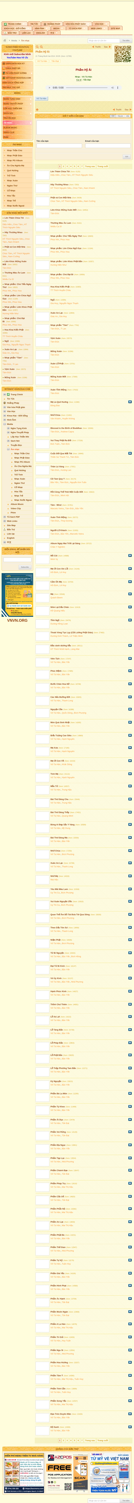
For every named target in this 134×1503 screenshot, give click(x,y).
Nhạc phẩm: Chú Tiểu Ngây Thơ (66, 236)
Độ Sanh (55, 1427)
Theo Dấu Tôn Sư (59, 927)
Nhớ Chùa (55, 415)
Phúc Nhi (7, 291)
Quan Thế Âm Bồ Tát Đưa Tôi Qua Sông (70, 914)
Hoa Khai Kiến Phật (13, 330)
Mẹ (52, 594)
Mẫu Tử (54, 786)
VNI (127, 116)
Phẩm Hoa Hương (59, 1362)
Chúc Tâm (18, 224)
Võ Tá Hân (42, 61)
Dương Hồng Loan (59, 624)
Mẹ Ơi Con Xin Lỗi (59, 569)
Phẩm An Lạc (57, 1222)
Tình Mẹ (54, 774)
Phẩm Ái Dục (57, 1119)
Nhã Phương (77, 982)
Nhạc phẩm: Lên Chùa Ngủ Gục (66, 248)
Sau (106, 47)
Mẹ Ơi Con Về (57, 761)
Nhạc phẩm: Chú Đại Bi (62, 274)
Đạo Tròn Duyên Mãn (61, 1414)
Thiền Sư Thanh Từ (60, 457)
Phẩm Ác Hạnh (58, 1299)
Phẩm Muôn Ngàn (59, 1312)
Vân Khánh (56, 418)
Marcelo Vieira (57, 508)
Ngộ (6, 341)
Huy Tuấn (66, 1340)
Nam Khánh (13, 242)
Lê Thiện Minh (76, 636)
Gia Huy (6, 344)
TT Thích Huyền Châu (13, 336)
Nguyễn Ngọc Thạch (20, 344)
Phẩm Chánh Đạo (59, 1170)
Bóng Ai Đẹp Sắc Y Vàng (63, 824)
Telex (120, 116)
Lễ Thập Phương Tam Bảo (63, 1068)
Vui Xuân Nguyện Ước (61, 901)
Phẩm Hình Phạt (58, 1285)
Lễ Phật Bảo (56, 1055)
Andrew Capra (67, 431)
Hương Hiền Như (11, 313)
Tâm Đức (7, 268)
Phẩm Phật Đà (57, 1235)
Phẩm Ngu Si (57, 1350)
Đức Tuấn (55, 444)
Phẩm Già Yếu (57, 1273)
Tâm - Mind (56, 505)
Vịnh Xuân (9, 369)
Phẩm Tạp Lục (58, 1158)
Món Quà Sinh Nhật (60, 722)
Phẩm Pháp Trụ (58, 1183)
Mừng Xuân (10, 377)
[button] (14, 23)
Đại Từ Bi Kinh (58, 966)
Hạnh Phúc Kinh (59, 991)
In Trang (37, 109)
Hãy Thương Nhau (13, 232)
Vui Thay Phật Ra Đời (61, 440)
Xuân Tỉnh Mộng (59, 390)
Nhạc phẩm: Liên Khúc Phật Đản (66, 261)
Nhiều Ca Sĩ (8, 279)
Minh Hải (65, 495)
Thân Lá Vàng (57, 466)
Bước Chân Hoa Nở (60, 684)
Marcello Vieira (77, 534)
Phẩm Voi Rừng (58, 1132)
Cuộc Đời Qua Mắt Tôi (61, 453)
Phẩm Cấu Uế (57, 1196)
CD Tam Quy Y (58, 479)
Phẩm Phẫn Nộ (58, 1209)
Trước (98, 47)
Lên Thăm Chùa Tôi (14, 218)
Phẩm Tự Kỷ (57, 1260)
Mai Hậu (54, 879)
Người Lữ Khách (59, 530)
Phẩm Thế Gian (58, 1247)
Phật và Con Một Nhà (14, 247)
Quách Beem (57, 597)
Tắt (113, 116)
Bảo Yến (54, 482)
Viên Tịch (55, 658)
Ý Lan (15, 364)
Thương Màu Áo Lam (14, 272)
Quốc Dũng (67, 713)
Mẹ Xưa (54, 748)
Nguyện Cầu (57, 709)
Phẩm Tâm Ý (57, 1375)
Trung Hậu (67, 789)
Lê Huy (63, 572)
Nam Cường (14, 256)
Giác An (6, 353)
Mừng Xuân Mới (58, 376)
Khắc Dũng (67, 764)
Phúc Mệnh (56, 671)
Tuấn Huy (66, 1264)
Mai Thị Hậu (67, 1187)
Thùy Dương (66, 521)
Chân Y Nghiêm (58, 547)
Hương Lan (66, 470)
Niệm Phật (56, 940)
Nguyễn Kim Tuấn (78, 482)
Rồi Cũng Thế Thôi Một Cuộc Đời (67, 492)
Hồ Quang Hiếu (58, 610)
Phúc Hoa (17, 291)
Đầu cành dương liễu (61, 645)
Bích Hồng (76, 956)
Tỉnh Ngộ (55, 620)
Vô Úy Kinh (56, 978)
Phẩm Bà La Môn (59, 1093)
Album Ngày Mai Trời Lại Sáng (65, 543)
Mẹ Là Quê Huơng (59, 402)
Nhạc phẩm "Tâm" (13, 357)
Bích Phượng (80, 713)
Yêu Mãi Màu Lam (59, 889)
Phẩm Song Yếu (58, 1401)
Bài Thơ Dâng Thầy (60, 812)
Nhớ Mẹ (54, 876)
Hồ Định (54, 572)
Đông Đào (55, 405)
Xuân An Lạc (10, 349)
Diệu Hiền (7, 224)
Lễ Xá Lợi (55, 1016)
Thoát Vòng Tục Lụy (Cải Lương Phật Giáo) (72, 632)
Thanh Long (67, 700)
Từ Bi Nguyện (57, 953)
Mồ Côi (54, 555)
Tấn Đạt (55, 61)
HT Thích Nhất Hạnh (60, 649)
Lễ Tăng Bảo (57, 1030)
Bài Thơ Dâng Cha (59, 799)
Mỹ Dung (66, 828)
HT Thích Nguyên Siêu (13, 239)
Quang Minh (67, 816)
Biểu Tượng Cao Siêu (61, 735)
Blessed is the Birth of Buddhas (66, 428)
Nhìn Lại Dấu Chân (60, 607)
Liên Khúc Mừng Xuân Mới (64, 210)
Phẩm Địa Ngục (58, 1145)
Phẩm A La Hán (58, 1324)
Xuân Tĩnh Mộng (59, 517)
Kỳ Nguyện (56, 1081)
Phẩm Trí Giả (57, 1337)
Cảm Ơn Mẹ (56, 582)
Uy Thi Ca (55, 892)
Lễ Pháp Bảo (57, 1043)
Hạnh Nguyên (68, 739)
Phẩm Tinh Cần (58, 1388)
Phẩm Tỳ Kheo (58, 1106)
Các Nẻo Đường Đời (60, 697)
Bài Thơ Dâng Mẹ (59, 837)
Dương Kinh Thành (59, 636)
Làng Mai (75, 649)
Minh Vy (54, 559)
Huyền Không (68, 418)
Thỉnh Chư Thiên (59, 1004)
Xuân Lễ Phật (57, 363)
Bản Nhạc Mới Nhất (17, 213)
